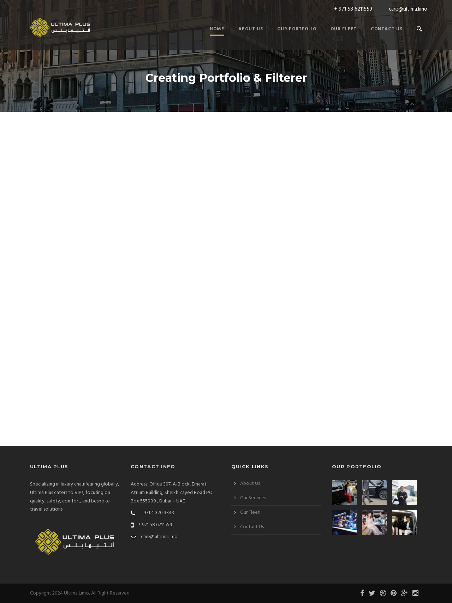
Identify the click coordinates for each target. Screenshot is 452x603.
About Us (250, 29)
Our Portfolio (296, 29)
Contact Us (387, 29)
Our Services (253, 498)
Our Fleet (344, 29)
